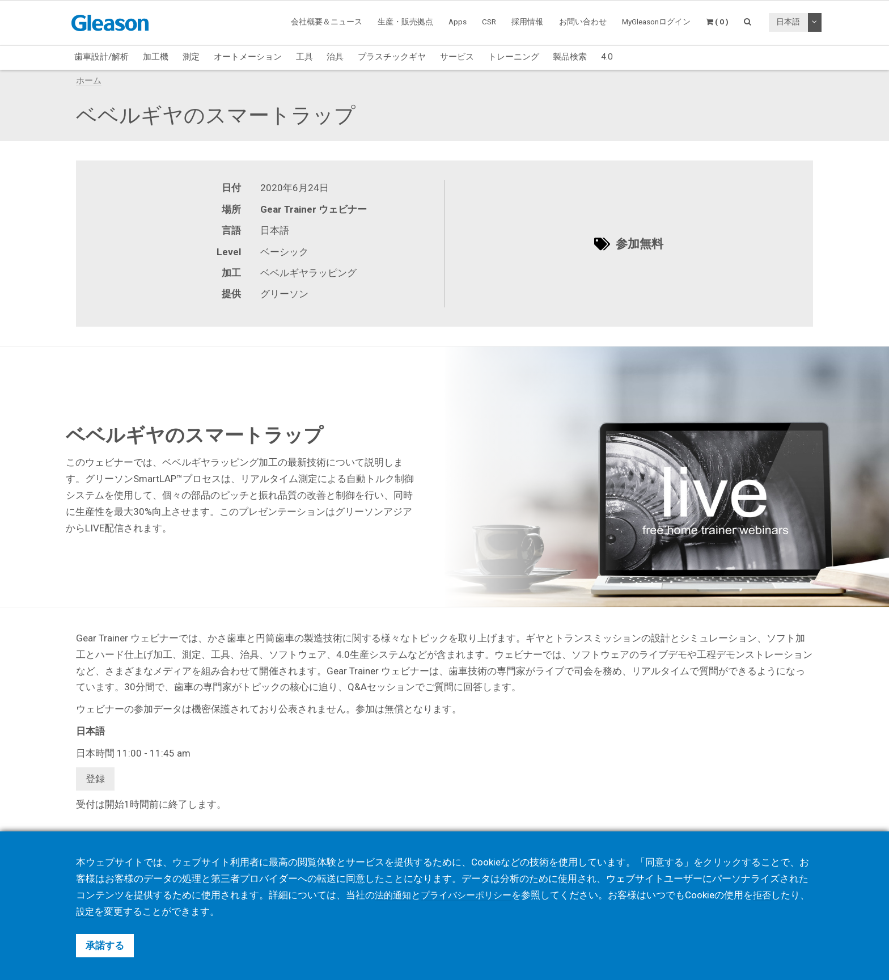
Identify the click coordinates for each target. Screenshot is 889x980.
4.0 (607, 57)
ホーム (88, 80)
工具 (304, 57)
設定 (105, 911)
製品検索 (570, 57)
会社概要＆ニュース (326, 21)
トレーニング (513, 57)
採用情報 (527, 21)
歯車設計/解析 (101, 57)
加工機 (155, 57)
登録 (95, 778)
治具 (335, 57)
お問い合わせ (583, 21)
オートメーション (248, 57)
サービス (457, 57)
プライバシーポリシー (471, 895)
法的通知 (394, 895)
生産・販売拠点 (405, 21)
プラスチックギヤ (392, 57)
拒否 (770, 895)
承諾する (105, 945)
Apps (457, 21)
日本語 (788, 21)
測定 (191, 57)
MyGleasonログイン (656, 21)
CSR (489, 21)
